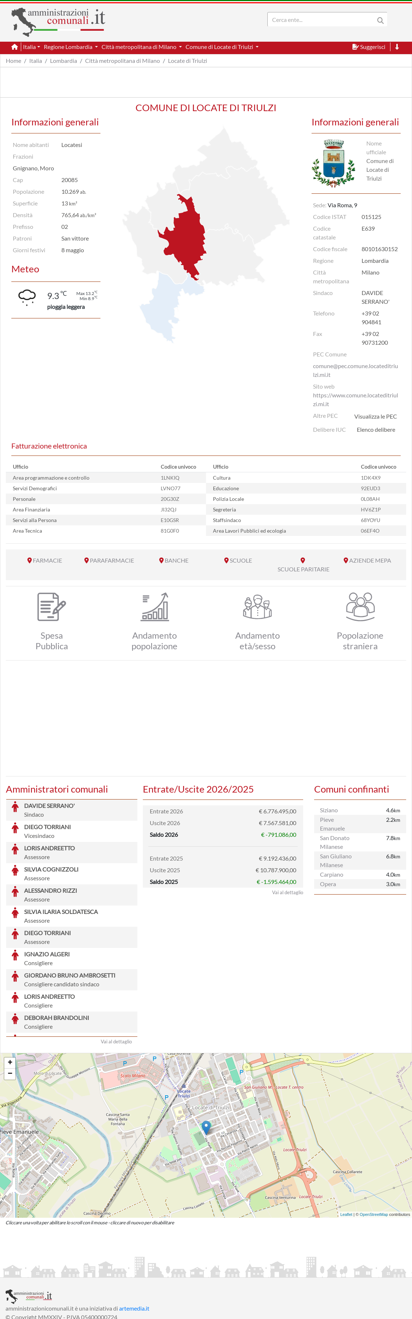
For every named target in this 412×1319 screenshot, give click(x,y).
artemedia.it (134, 1253)
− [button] (10, 1019)
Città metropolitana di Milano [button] (140, 46)
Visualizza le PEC (375, 416)
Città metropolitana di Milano (122, 60)
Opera (328, 883)
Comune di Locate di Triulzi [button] (220, 46)
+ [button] (10, 1008)
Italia (35, 60)
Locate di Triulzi (187, 60)
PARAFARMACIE (112, 560)
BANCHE (176, 560)
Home (13, 60)
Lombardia (63, 60)
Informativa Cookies (149, 1270)
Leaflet (346, 1159)
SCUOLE (241, 560)
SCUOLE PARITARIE (303, 569)
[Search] (322, 19)
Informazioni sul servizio (35, 1270)
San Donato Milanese (335, 842)
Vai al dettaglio (116, 987)
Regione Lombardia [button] (69, 46)
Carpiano (331, 874)
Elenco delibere (376, 429)
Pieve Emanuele (332, 824)
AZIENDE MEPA (370, 560)
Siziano (329, 809)
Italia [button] (29, 46)
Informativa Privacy (95, 1270)
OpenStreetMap (374, 1159)
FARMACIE (47, 560)
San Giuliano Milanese (336, 860)
